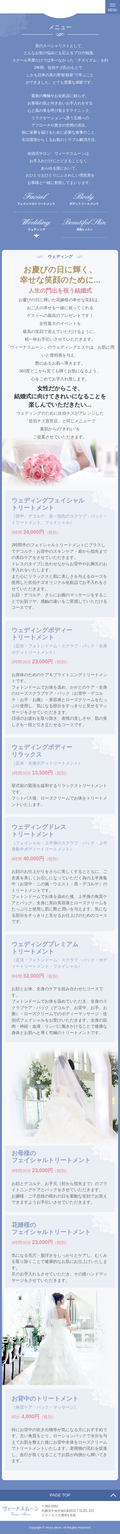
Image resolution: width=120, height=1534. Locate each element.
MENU (112, 10)
